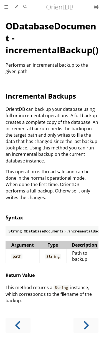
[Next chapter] (85, 325)
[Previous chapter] (18, 325)
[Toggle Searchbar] (25, 7)
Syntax (14, 217)
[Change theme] (16, 7)
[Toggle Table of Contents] (6, 7)
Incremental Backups (41, 96)
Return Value (20, 275)
